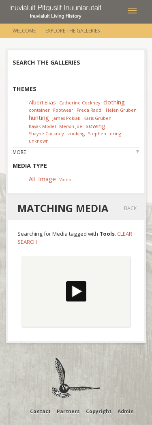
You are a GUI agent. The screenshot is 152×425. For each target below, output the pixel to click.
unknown (39, 141)
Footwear (63, 110)
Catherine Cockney (79, 103)
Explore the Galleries (72, 30)
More (19, 152)
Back (130, 208)
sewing (95, 125)
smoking (76, 133)
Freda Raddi (90, 110)
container (39, 110)
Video (65, 179)
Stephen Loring (104, 133)
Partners (68, 411)
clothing (114, 102)
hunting (39, 117)
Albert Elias (42, 102)
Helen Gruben (121, 110)
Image (47, 179)
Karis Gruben (97, 118)
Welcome (24, 30)
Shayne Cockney (46, 133)
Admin (126, 411)
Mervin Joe (70, 126)
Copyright (98, 411)
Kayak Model (42, 126)
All (32, 179)
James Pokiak (66, 118)
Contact (40, 411)
